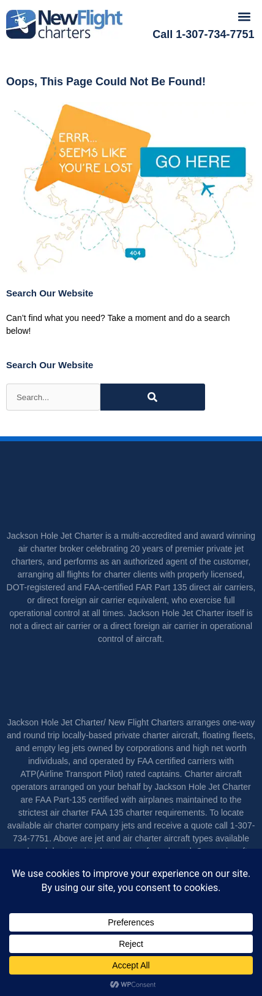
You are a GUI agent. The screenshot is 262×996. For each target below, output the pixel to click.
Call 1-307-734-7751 (203, 34)
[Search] (152, 397)
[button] (244, 16)
